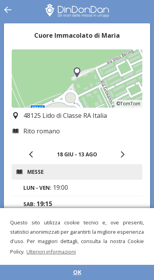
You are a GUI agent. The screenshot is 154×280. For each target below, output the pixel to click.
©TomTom (128, 103)
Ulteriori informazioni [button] (51, 251)
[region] (77, 78)
